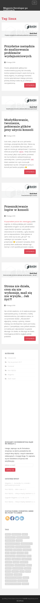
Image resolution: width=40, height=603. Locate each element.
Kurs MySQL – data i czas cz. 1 (15, 489)
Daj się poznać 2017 (15, 362)
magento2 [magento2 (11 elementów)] (26, 559)
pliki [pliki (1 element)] (29, 565)
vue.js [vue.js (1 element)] (25, 577)
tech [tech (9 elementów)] (28, 571)
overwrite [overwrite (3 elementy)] (9, 565)
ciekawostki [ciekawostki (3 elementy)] (10, 540)
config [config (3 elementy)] (19, 540)
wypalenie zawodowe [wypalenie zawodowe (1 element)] (13, 584)
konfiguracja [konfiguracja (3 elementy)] (10, 556)
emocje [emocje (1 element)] (9, 550)
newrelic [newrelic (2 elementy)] (24, 562)
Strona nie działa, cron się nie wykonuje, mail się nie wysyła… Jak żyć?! (18, 292)
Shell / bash (12, 379)
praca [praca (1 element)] (8, 568)
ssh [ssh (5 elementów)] (22, 571)
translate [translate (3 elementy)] (17, 574)
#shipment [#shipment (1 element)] (16, 534)
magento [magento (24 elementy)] (16, 559)
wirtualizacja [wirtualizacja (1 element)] (22, 581)
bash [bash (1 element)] (24, 534)
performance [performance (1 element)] (20, 565)
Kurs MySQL (12, 370)
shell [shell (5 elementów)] (8, 571)
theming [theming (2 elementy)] (9, 574)
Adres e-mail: (10, 465)
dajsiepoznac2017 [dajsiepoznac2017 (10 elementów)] (12, 544)
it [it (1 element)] (26, 553)
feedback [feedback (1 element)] (17, 550)
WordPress (20, 601)
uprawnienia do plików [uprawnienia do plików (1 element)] (13, 577)
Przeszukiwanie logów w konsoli (16, 208)
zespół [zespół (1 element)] (25, 584)
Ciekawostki (12, 358)
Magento (11, 375)
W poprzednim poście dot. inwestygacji (17, 222)
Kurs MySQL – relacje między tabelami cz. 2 (20, 502)
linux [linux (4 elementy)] (8, 559)
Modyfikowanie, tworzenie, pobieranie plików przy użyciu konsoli (18, 125)
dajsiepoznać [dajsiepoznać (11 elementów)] (26, 544)
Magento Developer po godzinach (15, 9)
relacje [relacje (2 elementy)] (28, 568)
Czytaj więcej (30, 85)
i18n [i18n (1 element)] (13, 553)
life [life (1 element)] (29, 556)
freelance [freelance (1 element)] (27, 550)
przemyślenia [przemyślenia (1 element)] (18, 568)
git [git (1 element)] (7, 553)
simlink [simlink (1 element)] (15, 571)
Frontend (11, 366)
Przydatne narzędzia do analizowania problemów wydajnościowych (19, 51)
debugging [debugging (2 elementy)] (10, 547)
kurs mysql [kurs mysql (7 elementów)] (21, 556)
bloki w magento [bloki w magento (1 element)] (23, 537)
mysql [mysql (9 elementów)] (16, 562)
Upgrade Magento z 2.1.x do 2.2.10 (17, 498)
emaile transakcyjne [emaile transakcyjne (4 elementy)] (23, 547)
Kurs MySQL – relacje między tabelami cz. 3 (20, 493)
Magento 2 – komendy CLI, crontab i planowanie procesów (17, 484)
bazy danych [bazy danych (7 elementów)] (10, 537)
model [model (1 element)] (8, 562)
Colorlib (24, 598)
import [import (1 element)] (20, 553)
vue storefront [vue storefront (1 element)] (11, 581)
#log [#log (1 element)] (8, 534)
